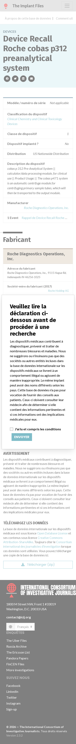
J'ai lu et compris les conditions (38, 429)
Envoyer (21, 437)
